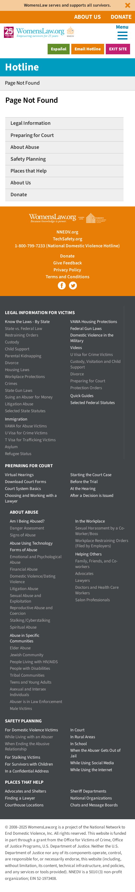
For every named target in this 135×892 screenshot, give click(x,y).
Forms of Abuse (23, 550)
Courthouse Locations (24, 805)
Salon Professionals (92, 600)
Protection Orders (86, 388)
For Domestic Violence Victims (31, 730)
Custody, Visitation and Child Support (95, 364)
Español (58, 49)
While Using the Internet (91, 770)
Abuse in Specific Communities (24, 638)
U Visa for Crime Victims (26, 433)
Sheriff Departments (88, 791)
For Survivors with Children (29, 764)
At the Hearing (83, 489)
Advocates (84, 574)
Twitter (73, 285)
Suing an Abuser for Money (29, 397)
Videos (76, 348)
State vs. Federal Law (23, 329)
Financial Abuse (23, 569)
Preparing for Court (32, 135)
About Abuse (25, 147)
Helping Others (88, 554)
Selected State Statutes (25, 411)
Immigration (16, 419)
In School (78, 744)
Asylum (11, 447)
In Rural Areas (82, 737)
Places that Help (29, 171)
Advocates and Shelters (25, 791)
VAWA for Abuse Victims (26, 426)
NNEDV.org (67, 232)
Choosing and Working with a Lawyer (31, 498)
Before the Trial (84, 482)
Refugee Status (18, 454)
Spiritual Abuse (23, 627)
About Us (87, 17)
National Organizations (91, 798)
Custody (12, 342)
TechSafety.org (67, 239)
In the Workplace (90, 521)
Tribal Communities (27, 675)
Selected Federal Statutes (92, 403)
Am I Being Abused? (27, 521)
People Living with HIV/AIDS (34, 662)
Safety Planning (28, 159)
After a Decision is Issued (91, 496)
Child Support (17, 349)
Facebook (62, 285)
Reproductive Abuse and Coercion (31, 610)
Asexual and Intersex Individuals (28, 692)
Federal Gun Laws (85, 329)
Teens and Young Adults (30, 682)
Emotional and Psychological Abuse (35, 559)
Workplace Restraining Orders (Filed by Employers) (101, 543)
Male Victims (21, 709)
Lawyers (82, 580)
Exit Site (118, 49)
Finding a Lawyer (20, 798)
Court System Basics (23, 489)
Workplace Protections (25, 377)
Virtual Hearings (19, 475)
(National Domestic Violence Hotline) (83, 246)
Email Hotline (88, 49)
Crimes (11, 384)
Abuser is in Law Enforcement (36, 702)
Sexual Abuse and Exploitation (25, 598)
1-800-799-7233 (30, 246)
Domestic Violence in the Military (91, 338)
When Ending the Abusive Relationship (27, 746)
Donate (121, 17)
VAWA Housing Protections (93, 322)
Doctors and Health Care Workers (97, 590)
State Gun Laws (18, 390)
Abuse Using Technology (31, 543)
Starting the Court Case (90, 475)
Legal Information (31, 123)
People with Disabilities (30, 668)
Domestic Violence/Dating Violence (33, 579)
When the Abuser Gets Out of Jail (95, 753)
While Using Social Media (92, 763)
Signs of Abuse (22, 535)
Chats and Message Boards (94, 805)
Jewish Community (26, 655)
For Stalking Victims (22, 757)
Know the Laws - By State (27, 322)
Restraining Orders (21, 335)
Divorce (11, 363)
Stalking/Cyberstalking (30, 620)
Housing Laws (17, 370)
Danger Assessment (27, 528)
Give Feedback (67, 263)
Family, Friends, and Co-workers (96, 564)
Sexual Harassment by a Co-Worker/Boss (100, 531)
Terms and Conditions (67, 277)
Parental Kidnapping (23, 356)
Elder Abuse (20, 648)
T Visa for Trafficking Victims (30, 440)
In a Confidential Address (27, 771)
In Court (77, 730)
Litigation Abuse (19, 404)
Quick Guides (81, 396)
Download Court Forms (25, 482)
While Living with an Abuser (29, 737)
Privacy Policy (67, 270)
